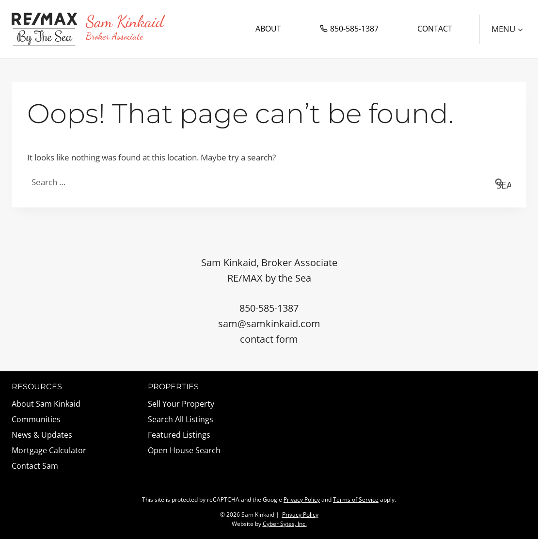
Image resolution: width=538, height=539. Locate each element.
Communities (36, 419)
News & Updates (42, 434)
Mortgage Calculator (49, 450)
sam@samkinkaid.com (269, 323)
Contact (434, 28)
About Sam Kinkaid (46, 403)
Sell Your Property (181, 403)
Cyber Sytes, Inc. (285, 524)
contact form (269, 339)
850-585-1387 (349, 28)
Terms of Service (356, 499)
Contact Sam (35, 465)
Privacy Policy (302, 499)
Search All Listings (180, 419)
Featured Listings (179, 434)
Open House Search (184, 450)
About (268, 28)
